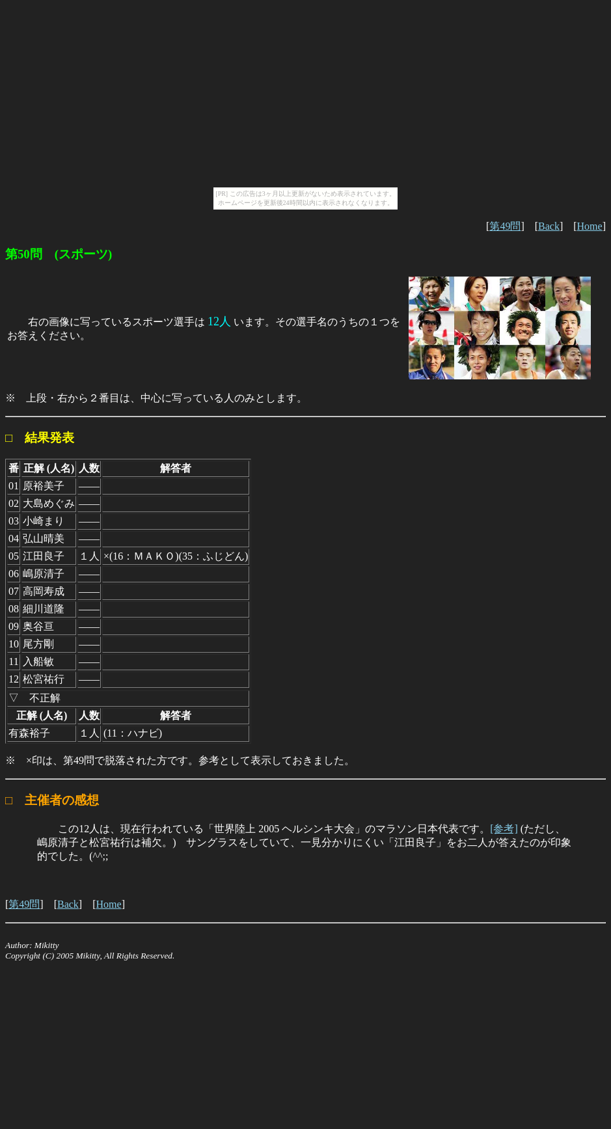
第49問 (505, 226)
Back (549, 226)
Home (590, 226)
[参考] (504, 828)
